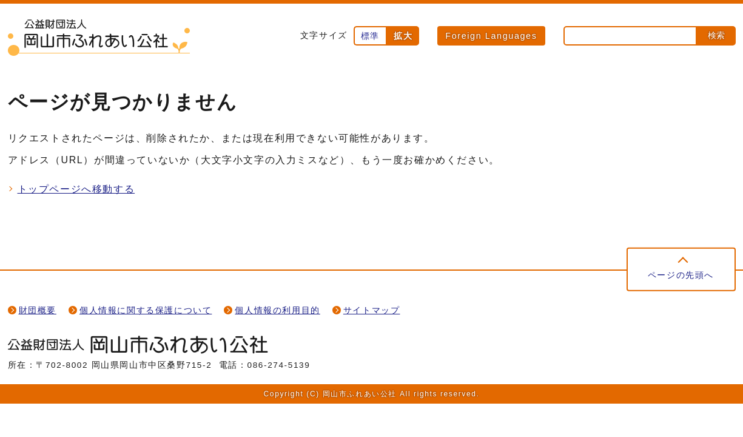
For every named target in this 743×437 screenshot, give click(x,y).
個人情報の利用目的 (277, 310)
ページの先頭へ (681, 275)
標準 (370, 36)
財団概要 (37, 310)
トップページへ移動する (76, 189)
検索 (716, 35)
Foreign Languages (491, 36)
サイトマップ (371, 310)
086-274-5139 (279, 365)
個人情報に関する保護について (145, 310)
